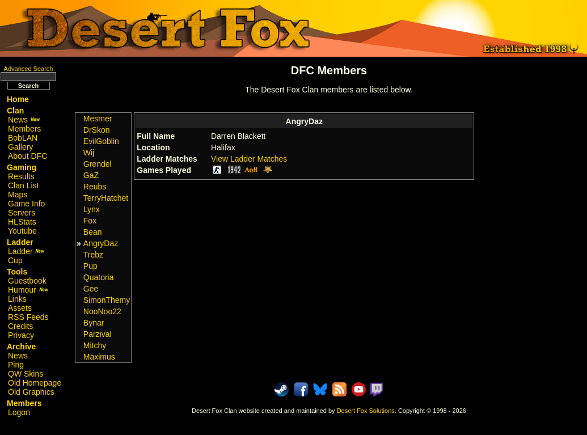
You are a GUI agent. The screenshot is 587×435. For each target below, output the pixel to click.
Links (17, 298)
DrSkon (96, 129)
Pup (90, 266)
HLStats (22, 221)
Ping (16, 364)
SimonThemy (106, 300)
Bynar (93, 322)
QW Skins (25, 373)
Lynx (91, 209)
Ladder (26, 251)
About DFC (27, 156)
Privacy (21, 335)
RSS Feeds (28, 317)
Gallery (20, 146)
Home (18, 99)
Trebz (93, 254)
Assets (20, 307)
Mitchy (94, 345)
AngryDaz (100, 243)
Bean (92, 231)
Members (24, 128)
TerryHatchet (105, 197)
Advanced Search (28, 68)
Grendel (97, 163)
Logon (19, 412)
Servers (21, 212)
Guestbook (27, 280)
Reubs (94, 186)
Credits (20, 326)
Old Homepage (34, 382)
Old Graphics (31, 391)
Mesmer (97, 118)
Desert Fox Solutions (366, 410)
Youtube (22, 230)
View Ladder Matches (249, 158)
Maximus (99, 356)
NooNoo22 (102, 311)
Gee (90, 288)
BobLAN (22, 137)
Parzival (97, 334)
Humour (28, 289)
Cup (15, 260)
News (24, 119)
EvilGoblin (101, 141)
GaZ (91, 175)
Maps (17, 194)
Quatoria (98, 277)
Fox (89, 220)
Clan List (23, 185)
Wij (88, 152)
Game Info (26, 203)
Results (21, 176)
